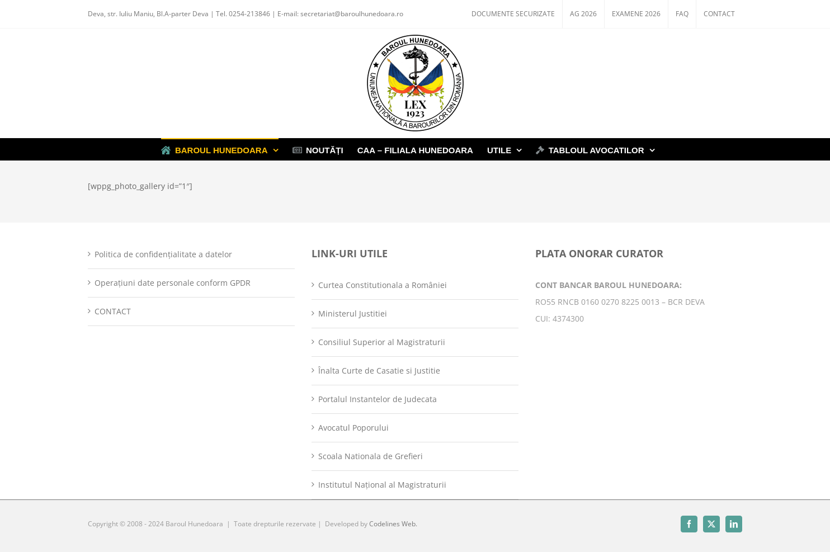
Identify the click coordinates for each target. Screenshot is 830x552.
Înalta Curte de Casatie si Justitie (379, 370)
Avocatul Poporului (353, 427)
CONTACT (113, 311)
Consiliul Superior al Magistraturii (381, 342)
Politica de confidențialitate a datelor (163, 254)
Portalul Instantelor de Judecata (377, 399)
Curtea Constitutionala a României (382, 285)
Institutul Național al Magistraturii (382, 484)
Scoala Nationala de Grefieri (370, 456)
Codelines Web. (393, 524)
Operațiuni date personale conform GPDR (173, 282)
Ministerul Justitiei (352, 313)
